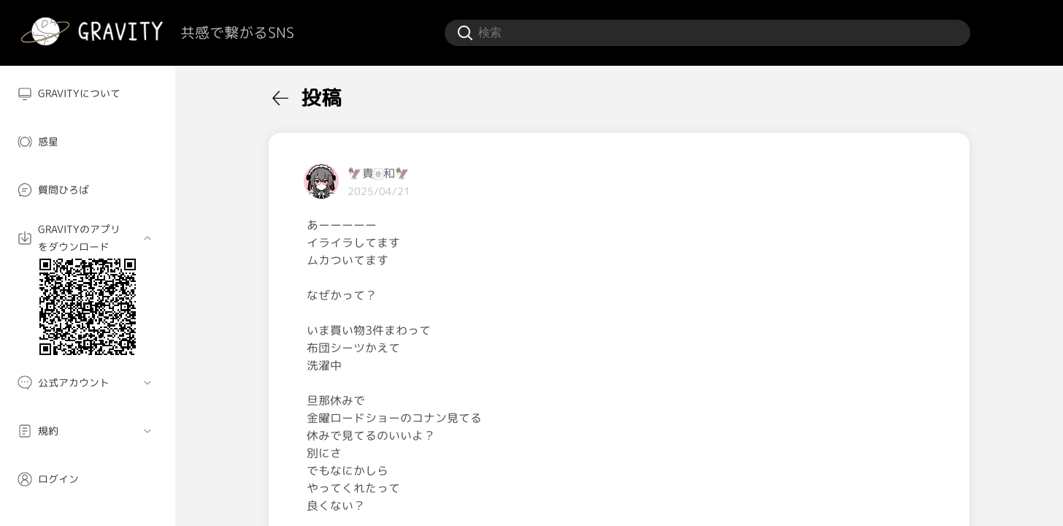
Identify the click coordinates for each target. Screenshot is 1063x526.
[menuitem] (87, 93)
